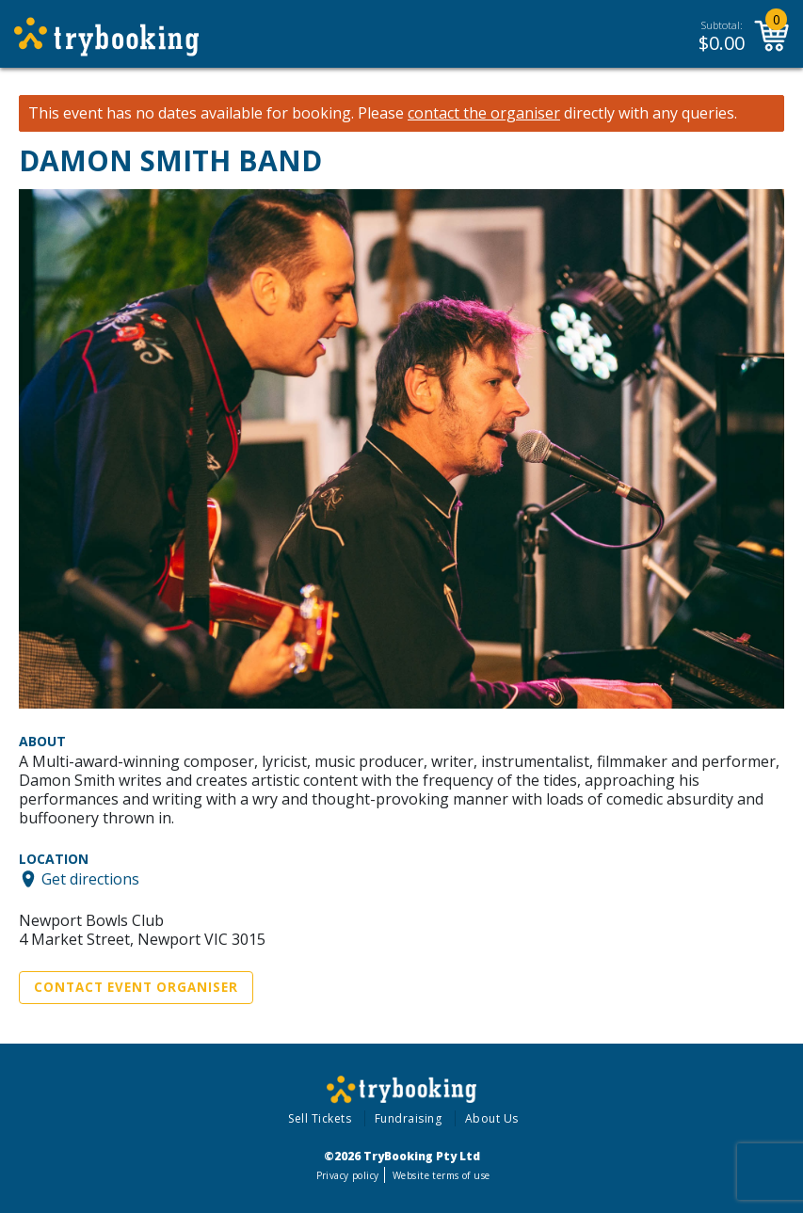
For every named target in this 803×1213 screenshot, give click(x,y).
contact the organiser (484, 113)
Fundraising (408, 1118)
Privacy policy (347, 1175)
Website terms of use (441, 1175)
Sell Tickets (319, 1118)
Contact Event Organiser (136, 987)
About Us (492, 1118)
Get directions (90, 879)
